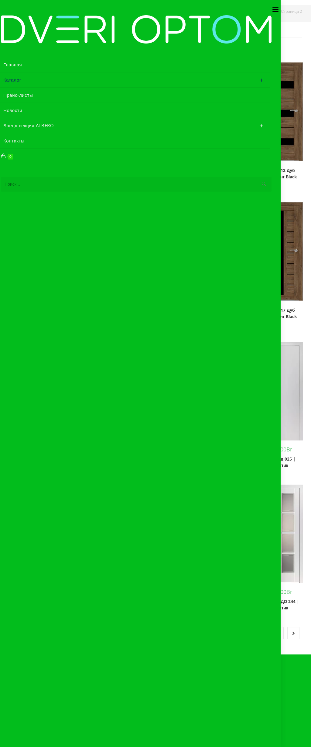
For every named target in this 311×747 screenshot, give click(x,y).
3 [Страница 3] (182, 633)
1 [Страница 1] (151, 633)
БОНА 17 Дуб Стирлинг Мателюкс (40, 453)
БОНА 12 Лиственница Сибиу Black (88, 316)
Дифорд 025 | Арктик (281, 462)
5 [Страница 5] (214, 633)
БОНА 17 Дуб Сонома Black (184, 313)
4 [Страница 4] (198, 633)
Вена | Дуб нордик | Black (184, 462)
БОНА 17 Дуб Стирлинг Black (281, 313)
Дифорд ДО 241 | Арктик (232, 604)
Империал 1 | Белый (89, 600)
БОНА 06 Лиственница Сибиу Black (88, 176)
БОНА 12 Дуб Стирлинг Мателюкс (40, 313)
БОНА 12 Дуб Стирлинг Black (281, 173)
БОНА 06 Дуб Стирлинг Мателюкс (40, 173)
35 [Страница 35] (278, 633)
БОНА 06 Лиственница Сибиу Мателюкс (136, 176)
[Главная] (208, 11)
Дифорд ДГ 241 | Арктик (137, 604)
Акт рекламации (45, 677)
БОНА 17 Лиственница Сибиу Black (88, 456)
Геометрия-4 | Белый (233, 462)
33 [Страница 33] (246, 633)
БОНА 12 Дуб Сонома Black (184, 173)
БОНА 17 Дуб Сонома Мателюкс (233, 313)
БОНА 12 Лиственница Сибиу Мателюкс (136, 316)
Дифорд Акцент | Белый (40, 604)
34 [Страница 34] (262, 633)
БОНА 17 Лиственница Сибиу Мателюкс (136, 456)
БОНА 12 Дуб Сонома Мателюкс (233, 173)
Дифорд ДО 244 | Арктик (280, 604)
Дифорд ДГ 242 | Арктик (185, 604)
